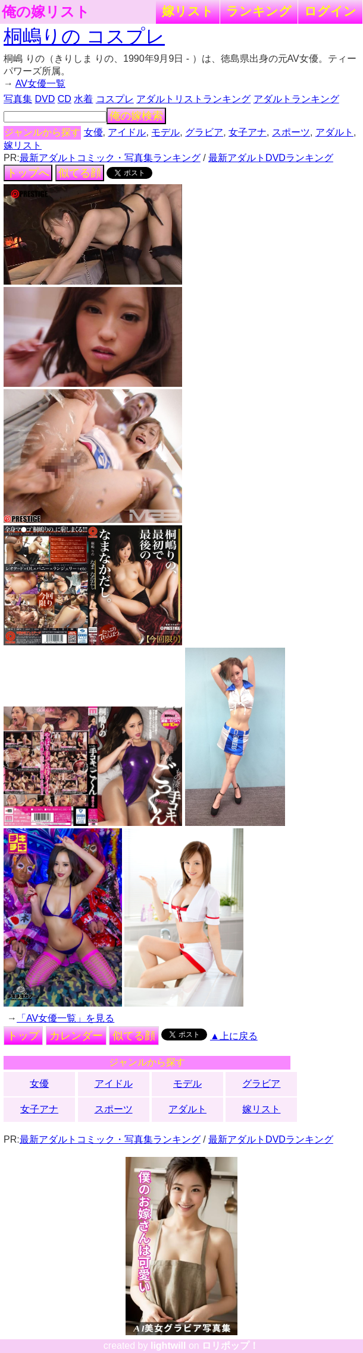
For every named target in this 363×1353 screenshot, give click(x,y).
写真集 (18, 99)
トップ (23, 1036)
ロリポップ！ (230, 1346)
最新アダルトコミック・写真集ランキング (110, 158)
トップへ (28, 173)
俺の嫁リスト (46, 12)
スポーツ (291, 132)
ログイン (330, 11)
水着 (83, 99)
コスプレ (115, 99)
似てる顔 (79, 173)
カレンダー (76, 1036)
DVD (45, 99)
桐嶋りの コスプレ (84, 36)
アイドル (127, 132)
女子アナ (248, 132)
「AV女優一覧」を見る (65, 1018)
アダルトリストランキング (193, 99)
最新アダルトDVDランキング (270, 158)
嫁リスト (188, 11)
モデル (165, 132)
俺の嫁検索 (136, 116)
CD (64, 99)
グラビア (204, 132)
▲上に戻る (234, 1036)
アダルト (334, 132)
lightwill (168, 1346)
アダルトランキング (296, 99)
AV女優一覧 (40, 83)
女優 (93, 132)
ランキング (259, 11)
